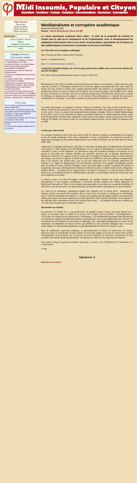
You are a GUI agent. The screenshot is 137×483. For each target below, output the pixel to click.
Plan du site (20, 24)
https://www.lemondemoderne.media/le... (58, 64)
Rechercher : (10, 36)
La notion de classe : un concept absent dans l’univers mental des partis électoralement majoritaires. (20, 66)
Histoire (20, 42)
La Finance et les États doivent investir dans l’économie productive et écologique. (20, 92)
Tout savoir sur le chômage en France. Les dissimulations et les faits (19, 61)
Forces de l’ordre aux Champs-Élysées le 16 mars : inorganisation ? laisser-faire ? (20, 96)
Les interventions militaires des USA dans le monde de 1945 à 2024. (20, 119)
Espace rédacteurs (21, 31)
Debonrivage (20, 103)
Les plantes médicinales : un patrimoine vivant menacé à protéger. (19, 80)
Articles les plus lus (20, 29)
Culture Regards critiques (20, 39)
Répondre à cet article (51, 262)
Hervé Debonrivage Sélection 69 (66, 31)
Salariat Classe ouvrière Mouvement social (20, 47)
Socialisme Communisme (20, 44)
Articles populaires (20, 27)
